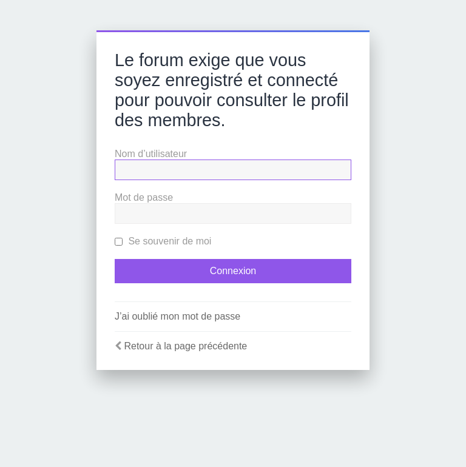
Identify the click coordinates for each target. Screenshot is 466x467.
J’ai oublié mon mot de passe (177, 316)
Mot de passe (144, 197)
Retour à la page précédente (185, 346)
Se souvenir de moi (163, 241)
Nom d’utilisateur (151, 154)
